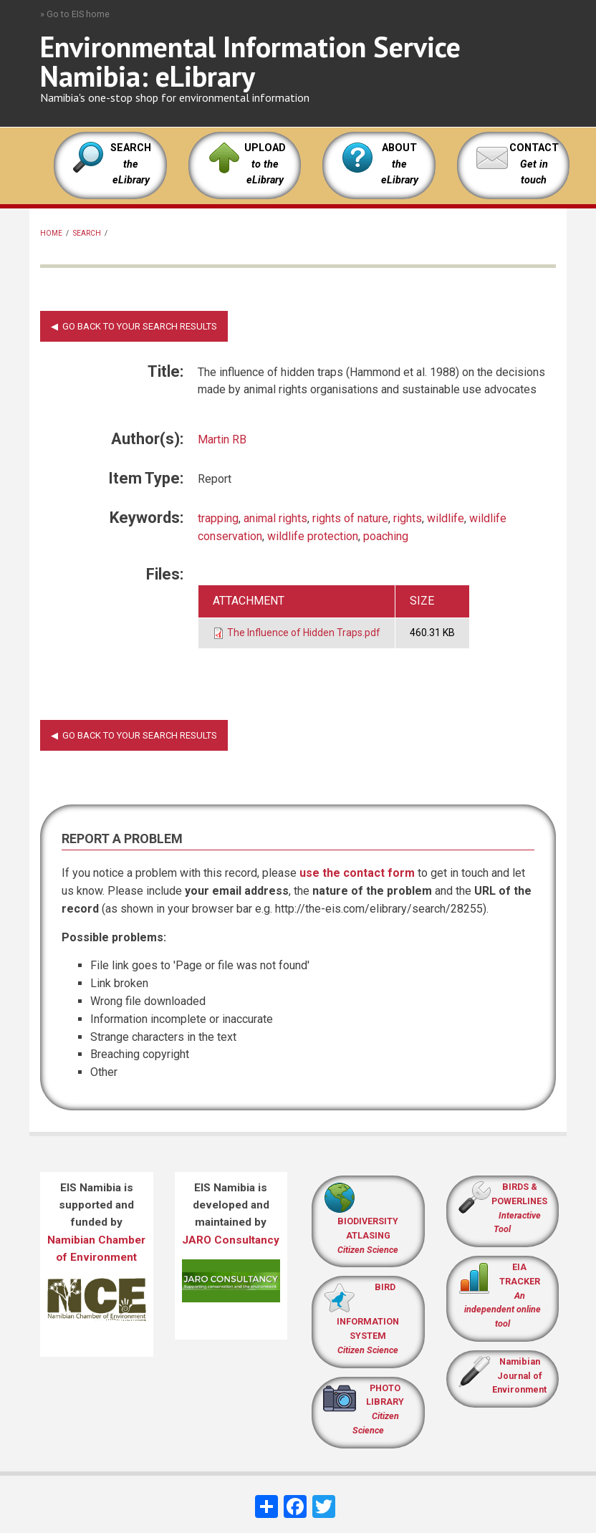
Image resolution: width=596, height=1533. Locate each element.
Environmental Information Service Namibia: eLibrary (250, 61)
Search (87, 233)
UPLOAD (265, 164)
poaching (385, 536)
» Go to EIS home (75, 14)
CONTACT (534, 148)
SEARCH (130, 164)
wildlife (445, 518)
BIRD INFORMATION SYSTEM (368, 1318)
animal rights (275, 518)
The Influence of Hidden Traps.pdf (303, 632)
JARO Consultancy (230, 1240)
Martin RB (222, 439)
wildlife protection (312, 536)
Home (51, 233)
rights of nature (350, 518)
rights (407, 518)
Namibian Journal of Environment (519, 1375)
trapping (218, 518)
